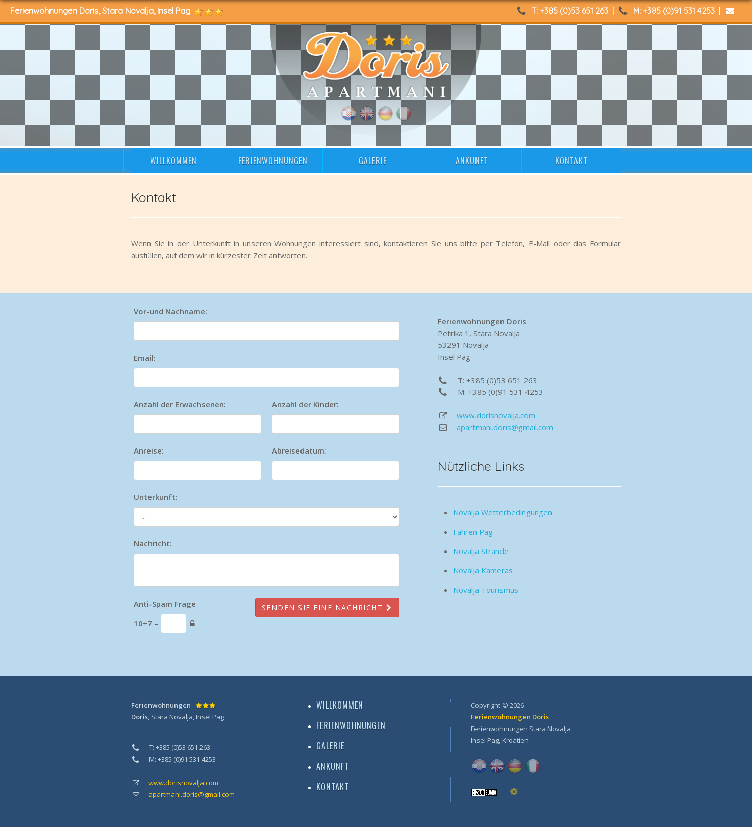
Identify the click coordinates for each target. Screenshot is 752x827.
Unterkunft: (156, 497)
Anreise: (149, 450)
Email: (145, 358)
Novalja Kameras (483, 570)
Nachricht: (153, 543)
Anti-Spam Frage (165, 603)
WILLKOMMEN (173, 161)
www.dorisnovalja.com (496, 415)
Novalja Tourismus (485, 590)
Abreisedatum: (299, 450)
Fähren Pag (473, 532)
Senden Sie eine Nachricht (327, 607)
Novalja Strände (481, 551)
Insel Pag (485, 740)
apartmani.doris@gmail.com (505, 427)
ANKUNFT (472, 161)
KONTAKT (571, 161)
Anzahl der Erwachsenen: (180, 404)
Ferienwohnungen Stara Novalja (521, 728)
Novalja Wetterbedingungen (502, 512)
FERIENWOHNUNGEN (273, 161)
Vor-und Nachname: (170, 311)
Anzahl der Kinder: (305, 404)
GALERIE (373, 161)
